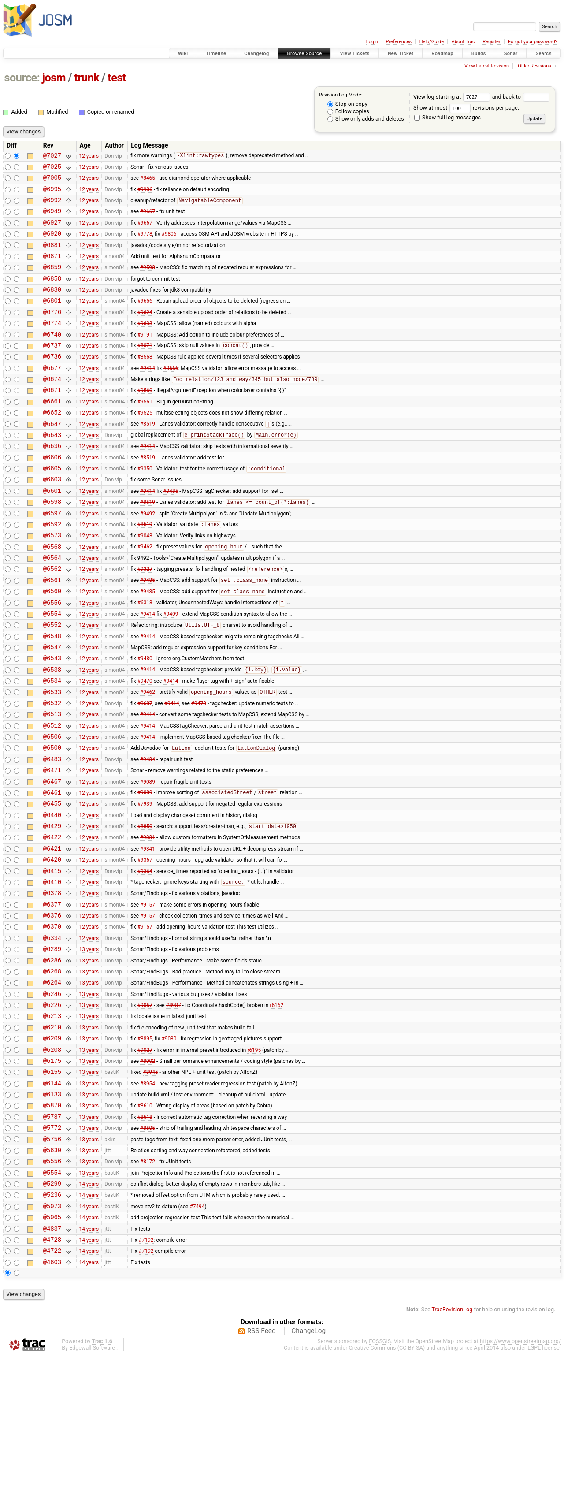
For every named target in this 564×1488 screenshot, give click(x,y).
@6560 (52, 644)
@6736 (52, 381)
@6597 (52, 556)
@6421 (52, 931)
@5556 (52, 1281)
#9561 (144, 431)
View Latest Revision (486, 66)
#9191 (144, 356)
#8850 (144, 907)
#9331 (147, 919)
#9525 (144, 444)
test (117, 77)
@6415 (52, 956)
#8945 (150, 1181)
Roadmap (442, 53)
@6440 (52, 894)
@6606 (52, 494)
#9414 (147, 394)
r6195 (254, 1156)
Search (543, 53)
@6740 (52, 356)
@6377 (52, 994)
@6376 (52, 1006)
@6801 (52, 319)
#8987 (173, 1106)
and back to (521, 96)
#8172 (147, 1281)
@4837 (52, 1356)
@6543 (52, 718)
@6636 (52, 481)
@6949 (52, 219)
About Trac (463, 41)
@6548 (52, 694)
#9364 (144, 956)
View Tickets (354, 53)
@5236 (52, 1318)
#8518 (144, 1231)
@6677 (52, 394)
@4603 (52, 1394)
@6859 (52, 281)
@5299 (52, 1306)
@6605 (52, 506)
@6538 (52, 731)
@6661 (52, 431)
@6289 (52, 1044)
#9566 (170, 394)
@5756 (52, 1256)
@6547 (52, 706)
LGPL (534, 1480)
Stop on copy (347, 103)
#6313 (144, 657)
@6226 (52, 1106)
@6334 (52, 1031)
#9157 (147, 994)
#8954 (147, 1194)
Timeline (216, 53)
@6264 (52, 1081)
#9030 (168, 1144)
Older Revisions (534, 66)
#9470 (144, 744)
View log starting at (452, 96)
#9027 (144, 1156)
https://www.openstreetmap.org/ (520, 1473)
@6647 (52, 456)
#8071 (144, 369)
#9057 (144, 1106)
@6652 (52, 444)
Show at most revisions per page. (466, 107)
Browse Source (304, 53)
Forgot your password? (532, 41)
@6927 (52, 231)
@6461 (52, 869)
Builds (478, 53)
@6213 (52, 1118)
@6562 (52, 618)
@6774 (52, 344)
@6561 (52, 631)
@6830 (52, 306)
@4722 (52, 1381)
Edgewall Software (92, 1480)
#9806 (168, 244)
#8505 (147, 1244)
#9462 (144, 594)
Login (372, 41)
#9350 (144, 507)
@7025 (52, 169)
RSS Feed (261, 1463)
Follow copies (348, 111)
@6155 (52, 1181)
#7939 (144, 881)
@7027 (52, 156)
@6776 (52, 331)
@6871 (52, 269)
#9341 (147, 931)
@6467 (52, 856)
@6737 (52, 369)
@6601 (52, 531)
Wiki (183, 53)
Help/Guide (431, 41)
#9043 (144, 581)
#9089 (147, 856)
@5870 (52, 1218)
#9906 (144, 194)
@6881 (52, 256)
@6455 (52, 881)
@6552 (52, 681)
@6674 (52, 406)
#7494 (196, 1331)
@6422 (52, 918)
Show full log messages (447, 117)
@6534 (52, 744)
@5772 (52, 1244)
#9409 (170, 669)
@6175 (52, 1169)
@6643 (52, 469)
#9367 (144, 944)
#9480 (144, 719)
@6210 (52, 1131)
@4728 (52, 1369)
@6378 (52, 981)
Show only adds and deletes (365, 118)
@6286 (52, 1056)
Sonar (511, 53)
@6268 (52, 1069)
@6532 (52, 769)
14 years (89, 1306)
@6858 (52, 294)
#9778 (144, 244)
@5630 (52, 1269)
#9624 (144, 331)
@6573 (52, 581)
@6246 (52, 1094)
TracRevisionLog (452, 1441)
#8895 (144, 1144)
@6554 (52, 669)
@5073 (52, 1331)
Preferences (399, 41)
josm (54, 77)
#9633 (144, 344)
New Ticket (401, 53)
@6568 (52, 594)
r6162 (276, 1106)
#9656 (144, 319)
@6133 (52, 1206)
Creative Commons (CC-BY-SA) (387, 1480)
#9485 (170, 531)
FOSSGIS (380, 1473)
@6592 (52, 569)
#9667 (147, 219)
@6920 (52, 244)
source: (22, 77)
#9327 (144, 619)
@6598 (52, 544)
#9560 (144, 419)
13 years (89, 1044)
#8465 (147, 181)
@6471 (52, 844)
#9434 (147, 831)
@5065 (52, 1344)
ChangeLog (308, 1463)
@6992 (52, 206)
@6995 (52, 194)
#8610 (144, 1219)
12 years (89, 156)
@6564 (52, 606)
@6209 (52, 1144)
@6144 (52, 1194)
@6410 (52, 969)
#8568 (144, 381)
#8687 (144, 769)
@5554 (52, 1294)
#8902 (147, 1169)
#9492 (147, 556)
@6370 (52, 1018)
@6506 (52, 806)
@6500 (52, 818)
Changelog (256, 53)
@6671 (52, 419)
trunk (86, 77)
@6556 (52, 656)
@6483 (52, 831)
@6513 (52, 781)
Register (491, 41)
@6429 (52, 906)
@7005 (52, 181)
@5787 (52, 1231)
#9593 (147, 281)
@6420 (52, 944)
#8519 (147, 457)
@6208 (52, 1156)
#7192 (146, 1369)
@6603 (52, 519)
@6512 (52, 794)
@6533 (52, 756)
